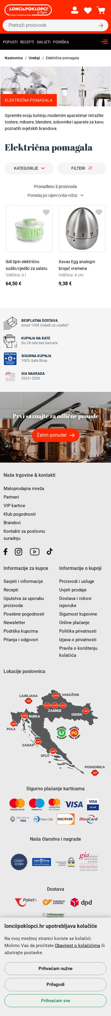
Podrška (61, 42)
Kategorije (26, 168)
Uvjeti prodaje (72, 590)
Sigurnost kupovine (78, 614)
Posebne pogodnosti (24, 614)
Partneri (11, 497)
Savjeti (43, 42)
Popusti (10, 42)
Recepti (27, 42)
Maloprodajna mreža (24, 488)
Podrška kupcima (21, 631)
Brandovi (12, 522)
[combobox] (55, 195)
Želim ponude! (52, 435)
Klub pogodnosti (20, 514)
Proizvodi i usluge (76, 581)
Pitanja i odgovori (21, 639)
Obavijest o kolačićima (77, 945)
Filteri (78, 168)
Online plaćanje (74, 622)
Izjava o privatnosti (77, 639)
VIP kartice (14, 505)
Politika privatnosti (77, 631)
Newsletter (14, 622)
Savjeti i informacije (23, 581)
